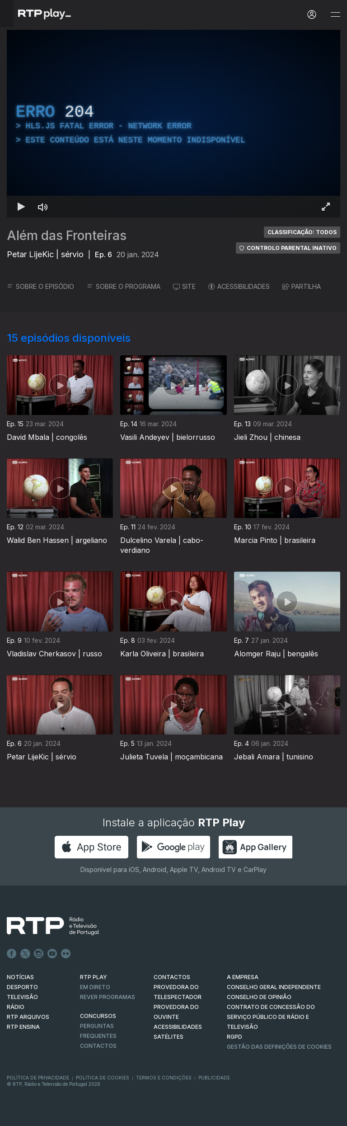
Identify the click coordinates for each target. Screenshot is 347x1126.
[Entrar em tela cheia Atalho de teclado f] (326, 206)
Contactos (98, 1045)
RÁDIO (15, 1007)
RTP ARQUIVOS (28, 1016)
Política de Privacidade (38, 1077)
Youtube (52, 954)
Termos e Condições (164, 1077)
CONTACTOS (172, 977)
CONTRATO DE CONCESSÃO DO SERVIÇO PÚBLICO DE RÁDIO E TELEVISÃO (271, 1017)
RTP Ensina (23, 1026)
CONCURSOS (98, 1016)
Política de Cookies (102, 1077)
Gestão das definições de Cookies (279, 1046)
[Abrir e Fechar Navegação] (335, 14)
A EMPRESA (242, 977)
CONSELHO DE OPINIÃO (259, 997)
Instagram (39, 954)
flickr (66, 954)
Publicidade (214, 1077)
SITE (184, 286)
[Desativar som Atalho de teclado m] (43, 206)
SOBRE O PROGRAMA (123, 286)
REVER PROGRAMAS (107, 997)
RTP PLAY (93, 977)
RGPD (234, 1036)
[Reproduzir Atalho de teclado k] (21, 206)
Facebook (12, 954)
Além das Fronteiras (67, 235)
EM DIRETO (95, 987)
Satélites (168, 1036)
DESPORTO (22, 987)
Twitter (25, 954)
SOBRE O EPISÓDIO (40, 286)
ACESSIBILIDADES (239, 286)
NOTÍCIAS (20, 977)
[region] (173, 123)
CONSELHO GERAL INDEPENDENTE (274, 987)
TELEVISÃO (22, 997)
